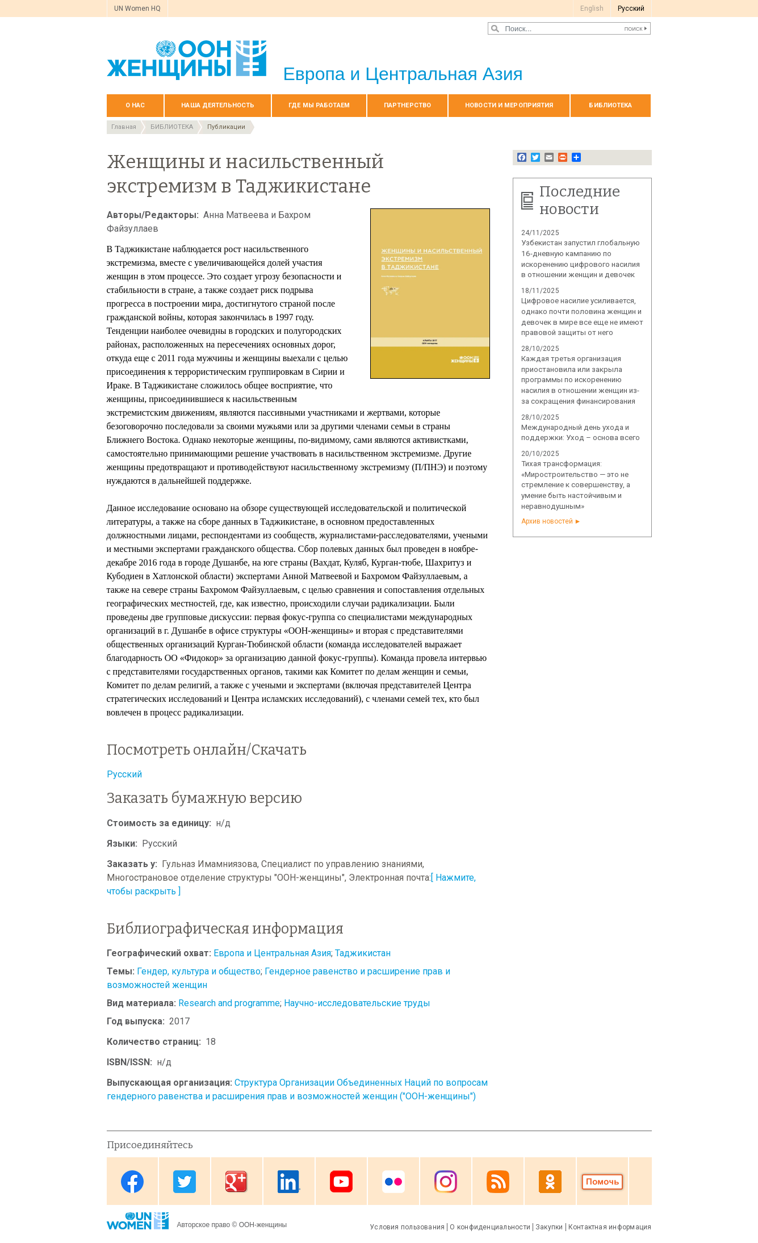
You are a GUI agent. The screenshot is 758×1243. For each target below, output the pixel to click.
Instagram (445, 1182)
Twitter (184, 1182)
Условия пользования (407, 1227)
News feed (498, 1182)
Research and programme (229, 1003)
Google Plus (236, 1182)
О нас (135, 105)
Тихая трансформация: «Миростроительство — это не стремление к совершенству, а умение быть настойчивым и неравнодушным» (575, 484)
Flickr (393, 1182)
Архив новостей (547, 521)
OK (550, 1182)
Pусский (631, 8)
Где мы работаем (319, 105)
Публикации (226, 127)
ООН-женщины (263, 1225)
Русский (124, 774)
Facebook (132, 1182)
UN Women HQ (137, 8)
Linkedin (289, 1182)
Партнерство (407, 105)
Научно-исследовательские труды (357, 1003)
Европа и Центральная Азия (272, 953)
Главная (123, 127)
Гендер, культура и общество (199, 971)
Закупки (549, 1227)
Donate (602, 1182)
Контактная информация (610, 1227)
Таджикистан (363, 953)
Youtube (341, 1182)
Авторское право (204, 1225)
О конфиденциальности (490, 1227)
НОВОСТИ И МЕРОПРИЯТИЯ (509, 105)
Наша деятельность (217, 105)
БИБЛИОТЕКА (610, 105)
